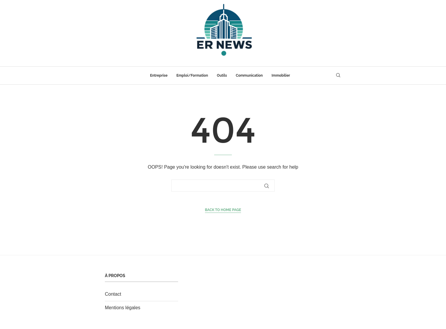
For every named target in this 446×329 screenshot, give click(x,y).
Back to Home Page (223, 210)
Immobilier (281, 75)
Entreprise (158, 75)
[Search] (338, 75)
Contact (113, 294)
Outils (222, 75)
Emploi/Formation (192, 75)
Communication (249, 75)
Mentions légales (122, 307)
